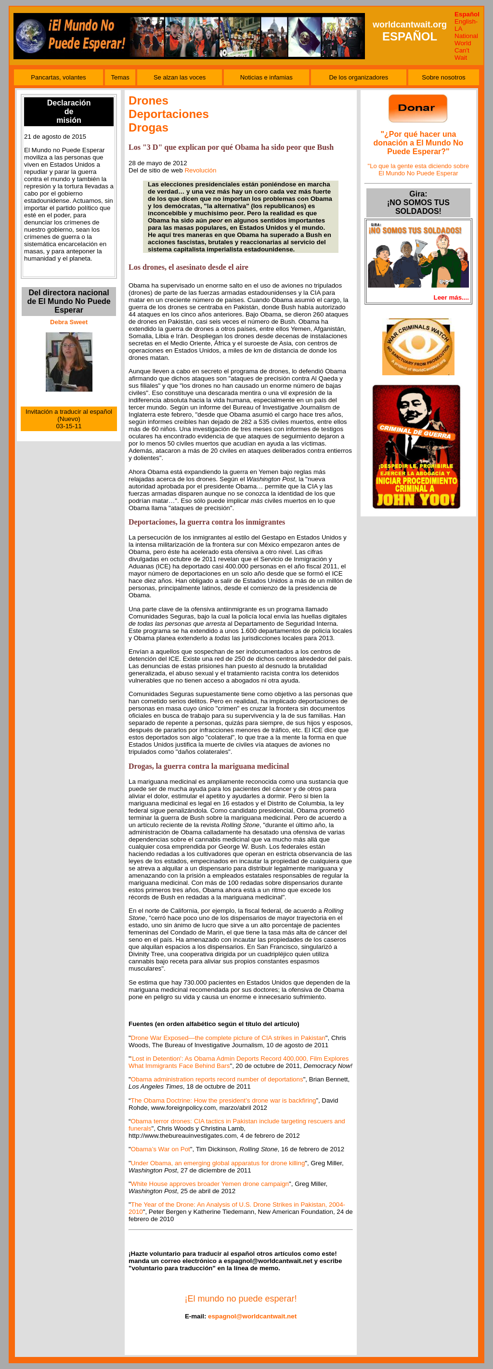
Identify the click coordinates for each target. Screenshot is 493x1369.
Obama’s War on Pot (160, 1149)
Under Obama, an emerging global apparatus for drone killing (218, 1163)
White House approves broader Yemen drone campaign (210, 1183)
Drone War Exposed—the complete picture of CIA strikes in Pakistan (228, 1037)
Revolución (200, 170)
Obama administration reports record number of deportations (217, 1079)
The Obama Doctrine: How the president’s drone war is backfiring (223, 1100)
